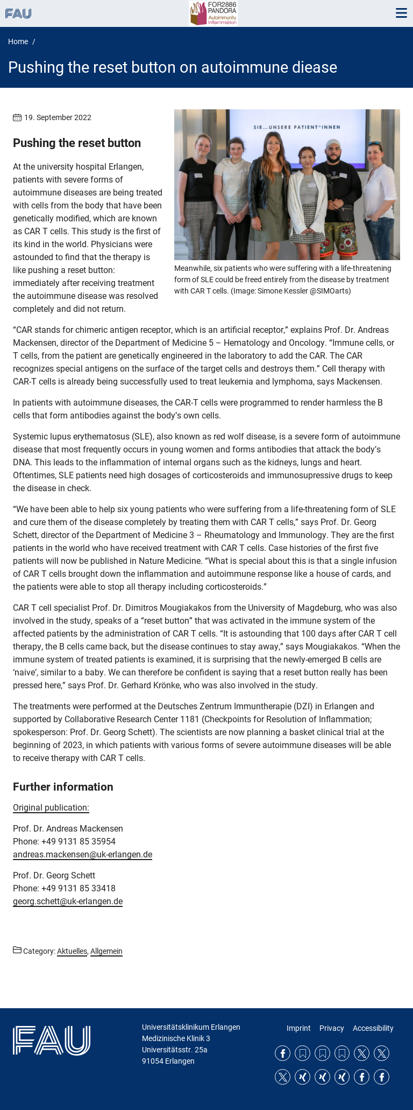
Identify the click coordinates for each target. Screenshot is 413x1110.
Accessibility (373, 1028)
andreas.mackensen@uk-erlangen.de (82, 854)
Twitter (361, 1053)
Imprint (299, 1028)
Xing (302, 1077)
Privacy (331, 1028)
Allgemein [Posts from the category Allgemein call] (106, 951)
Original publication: (51, 807)
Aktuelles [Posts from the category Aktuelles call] (72, 951)
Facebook (282, 1053)
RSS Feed (302, 1053)
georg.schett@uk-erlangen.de (68, 901)
